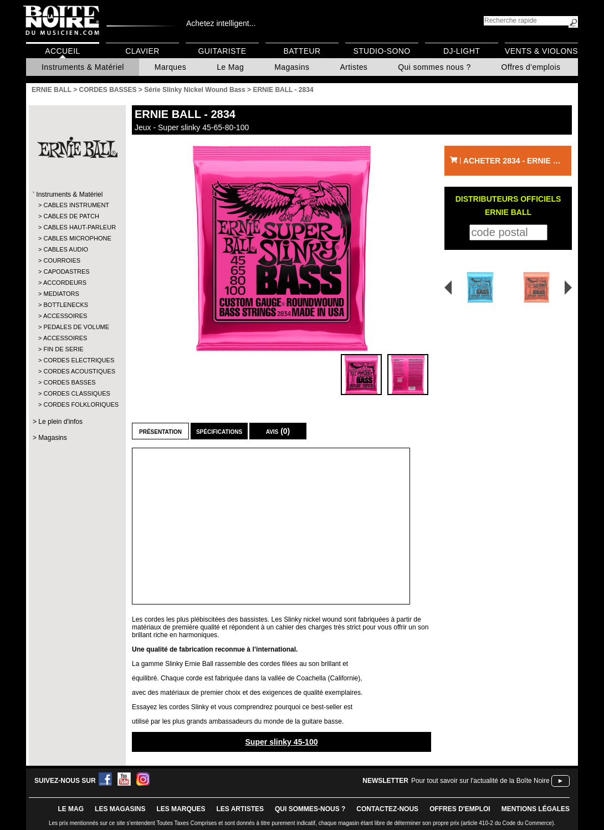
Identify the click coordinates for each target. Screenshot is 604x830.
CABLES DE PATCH (71, 216)
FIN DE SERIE (63, 349)
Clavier (142, 51)
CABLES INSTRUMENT (76, 205)
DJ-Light (461, 51)
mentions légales (535, 809)
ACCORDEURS (64, 282)
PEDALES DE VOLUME (76, 327)
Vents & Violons (541, 51)
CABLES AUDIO (65, 249)
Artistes (353, 67)
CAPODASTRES (66, 271)
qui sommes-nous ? (310, 809)
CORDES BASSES (69, 382)
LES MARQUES (180, 809)
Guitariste (222, 51)
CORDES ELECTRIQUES (76, 360)
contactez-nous (387, 809)
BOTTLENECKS (65, 304)
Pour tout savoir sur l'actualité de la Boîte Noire (480, 781)
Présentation (160, 431)
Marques (170, 67)
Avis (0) (278, 431)
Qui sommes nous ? (434, 67)
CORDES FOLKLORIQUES (76, 404)
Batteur (301, 51)
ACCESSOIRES (65, 315)
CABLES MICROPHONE (76, 238)
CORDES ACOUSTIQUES (76, 371)
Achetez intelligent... (220, 23)
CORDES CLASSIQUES (76, 393)
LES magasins (120, 809)
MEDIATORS (61, 293)
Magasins (291, 67)
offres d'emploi (459, 809)
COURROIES (61, 260)
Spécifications (219, 431)
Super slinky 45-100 (281, 741)
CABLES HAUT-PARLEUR (76, 227)
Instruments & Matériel (83, 67)
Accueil (62, 51)
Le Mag (230, 67)
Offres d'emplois (531, 67)
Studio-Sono (381, 51)
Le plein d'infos (60, 422)
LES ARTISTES (240, 809)
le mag (71, 809)
